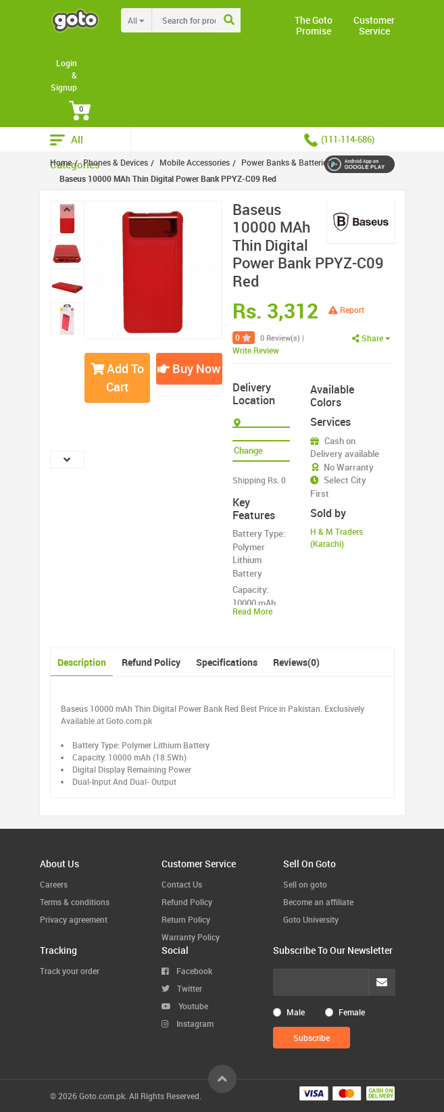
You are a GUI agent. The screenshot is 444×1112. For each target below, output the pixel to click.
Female (352, 1012)
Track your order (69, 970)
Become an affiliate (318, 901)
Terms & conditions (74, 901)
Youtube (185, 1005)
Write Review (255, 350)
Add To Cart (117, 377)
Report (346, 309)
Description (81, 662)
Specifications (226, 662)
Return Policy (186, 919)
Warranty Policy (191, 937)
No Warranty (349, 467)
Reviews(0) (296, 662)
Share (371, 338)
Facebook (187, 970)
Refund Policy (151, 662)
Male (296, 1012)
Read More (252, 611)
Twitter (182, 988)
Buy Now (188, 368)
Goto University (311, 919)
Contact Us (182, 884)
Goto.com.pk (102, 1095)
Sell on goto (305, 884)
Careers (54, 884)
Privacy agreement (73, 919)
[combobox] (212, 20)
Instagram (188, 1023)
